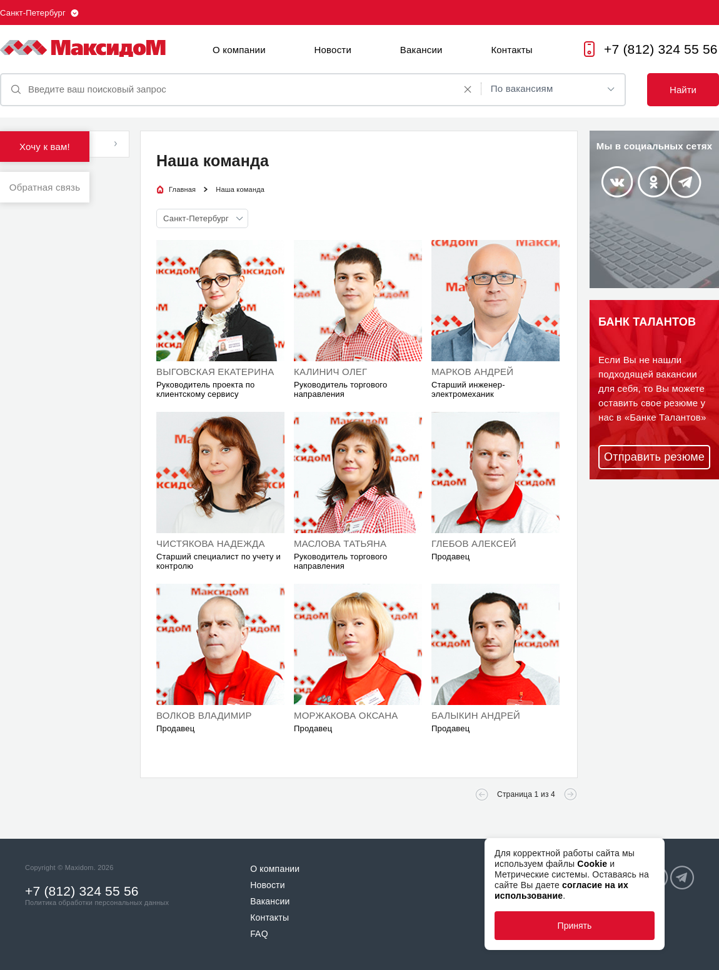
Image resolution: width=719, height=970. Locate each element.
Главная (182, 189)
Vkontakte (617, 182)
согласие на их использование (561, 890)
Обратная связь (44, 187)
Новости (332, 49)
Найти (683, 89)
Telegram (685, 182)
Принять (575, 926)
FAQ (259, 934)
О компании (239, 49)
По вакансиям (522, 88)
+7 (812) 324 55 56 (661, 49)
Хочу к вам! (44, 146)
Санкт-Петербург (33, 13)
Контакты (511, 49)
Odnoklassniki (654, 182)
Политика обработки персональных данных (97, 902)
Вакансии (421, 49)
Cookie (592, 864)
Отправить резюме (654, 457)
